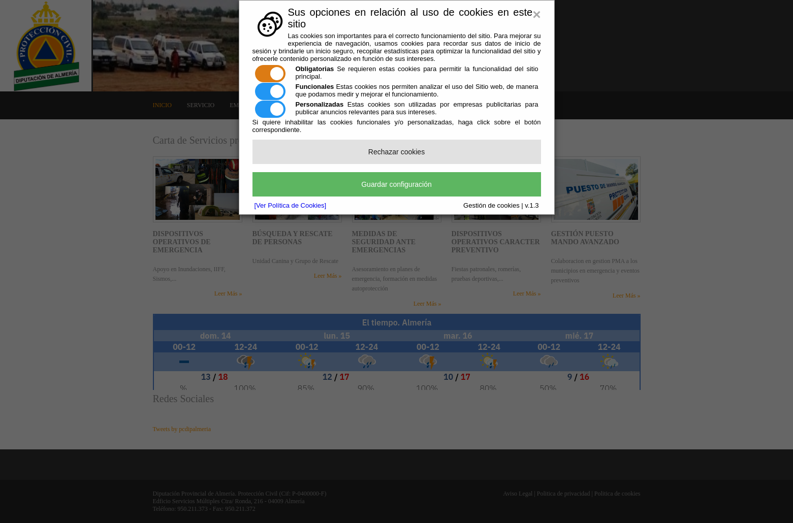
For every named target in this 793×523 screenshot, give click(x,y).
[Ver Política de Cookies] (291, 205)
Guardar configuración (396, 184)
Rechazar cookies (396, 152)
